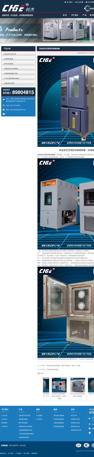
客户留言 (26, 453)
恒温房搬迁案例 (59, 426)
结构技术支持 (75, 419)
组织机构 (4, 423)
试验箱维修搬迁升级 (11, 73)
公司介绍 (4, 415)
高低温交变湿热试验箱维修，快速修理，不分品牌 (43, 396)
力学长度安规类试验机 (11, 78)
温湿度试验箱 (8, 59)
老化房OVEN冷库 (10, 54)
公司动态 (39, 419)
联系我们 (34, 453)
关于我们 (11, 453)
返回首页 (3, 453)
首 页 (65, 15)
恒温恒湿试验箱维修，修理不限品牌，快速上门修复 (63, 365)
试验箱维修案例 (59, 423)
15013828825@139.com (18, 110)
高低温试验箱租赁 (52, 369)
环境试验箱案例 (59, 419)
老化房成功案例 (59, 415)
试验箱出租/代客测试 (11, 68)
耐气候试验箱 (8, 64)
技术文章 (74, 415)
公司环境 (4, 426)
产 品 (84, 15)
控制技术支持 (75, 423)
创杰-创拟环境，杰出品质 (17, 445)
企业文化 (4, 419)
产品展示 (19, 453)
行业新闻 (39, 415)
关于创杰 (74, 15)
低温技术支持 (75, 426)
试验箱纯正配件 (9, 83)
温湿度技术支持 (76, 430)
